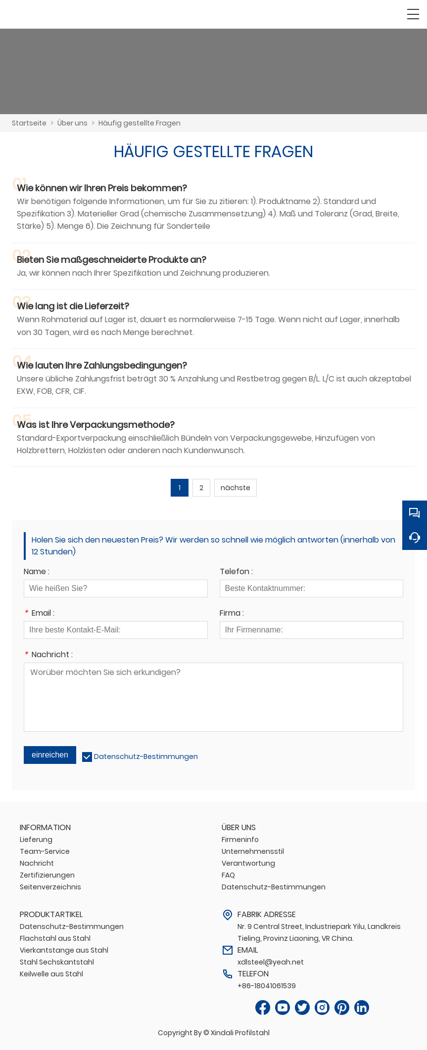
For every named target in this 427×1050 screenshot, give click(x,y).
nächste (235, 488)
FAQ (228, 875)
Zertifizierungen (47, 875)
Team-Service (45, 851)
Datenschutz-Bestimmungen (146, 756)
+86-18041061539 (266, 986)
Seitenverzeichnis (50, 887)
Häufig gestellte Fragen (139, 123)
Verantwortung (248, 863)
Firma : (232, 614)
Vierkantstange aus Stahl (64, 950)
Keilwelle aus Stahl (51, 974)
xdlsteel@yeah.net (270, 962)
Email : (39, 614)
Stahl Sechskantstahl (57, 962)
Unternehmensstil (253, 851)
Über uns (72, 123)
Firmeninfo (240, 839)
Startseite (29, 123)
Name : (36, 572)
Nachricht (37, 863)
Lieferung (36, 839)
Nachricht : (48, 655)
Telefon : (236, 572)
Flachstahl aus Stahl (55, 938)
